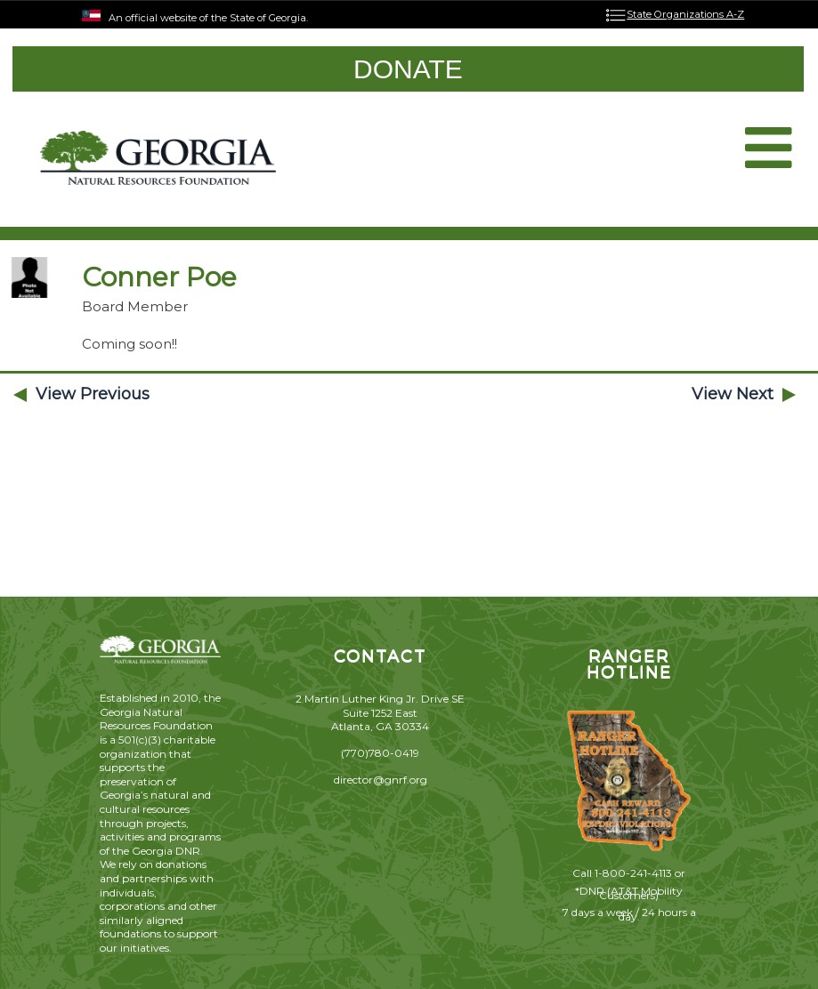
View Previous (93, 394)
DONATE (408, 69)
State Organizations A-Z (685, 14)
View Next (732, 394)
